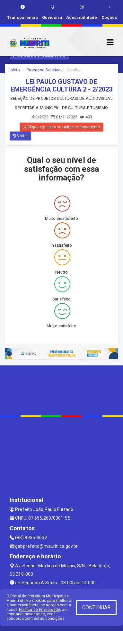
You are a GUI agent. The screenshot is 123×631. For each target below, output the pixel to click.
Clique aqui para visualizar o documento (61, 127)
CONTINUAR (96, 607)
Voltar (20, 136)
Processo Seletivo (44, 70)
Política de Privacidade (39, 609)
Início (15, 70)
